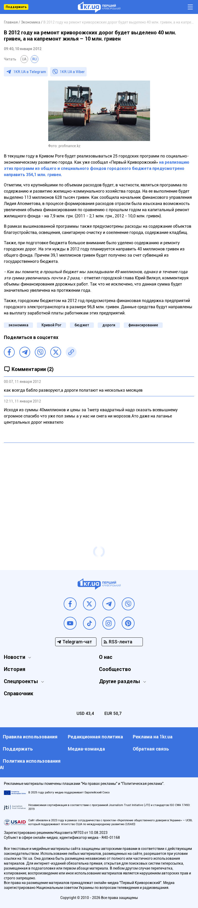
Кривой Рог (51, 325)
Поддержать (16, 7)
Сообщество (115, 669)
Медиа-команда (86, 749)
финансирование (143, 325)
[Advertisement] (99, 484)
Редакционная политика (95, 736)
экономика (18, 325)
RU (34, 59)
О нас (105, 657)
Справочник (18, 693)
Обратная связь (151, 749)
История (14, 669)
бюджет (82, 325)
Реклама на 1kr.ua (152, 736)
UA (24, 59)
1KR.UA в (29, 72)
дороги (108, 325)
